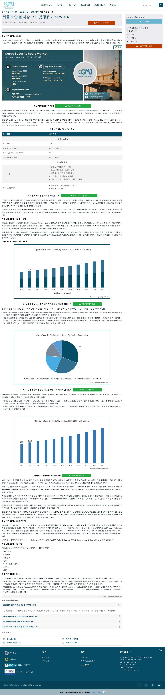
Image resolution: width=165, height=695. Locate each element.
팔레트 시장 (11, 639)
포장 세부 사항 (11, 12)
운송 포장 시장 (71, 642)
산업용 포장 (23, 12)
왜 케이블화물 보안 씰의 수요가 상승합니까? (62, 616)
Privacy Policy (96, 692)
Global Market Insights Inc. (13, 685)
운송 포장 (34, 12)
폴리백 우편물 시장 (14, 642)
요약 (61, 30)
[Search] (161, 5)
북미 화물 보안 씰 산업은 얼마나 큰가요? (62, 621)
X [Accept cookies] (104, 692)
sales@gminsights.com (132, 670)
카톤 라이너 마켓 (72, 639)
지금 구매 (144, 21)
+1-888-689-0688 (132, 662)
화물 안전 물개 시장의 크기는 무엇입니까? (62, 605)
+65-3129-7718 (129, 667)
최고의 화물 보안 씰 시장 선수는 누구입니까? (62, 626)
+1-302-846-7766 (129, 665)
